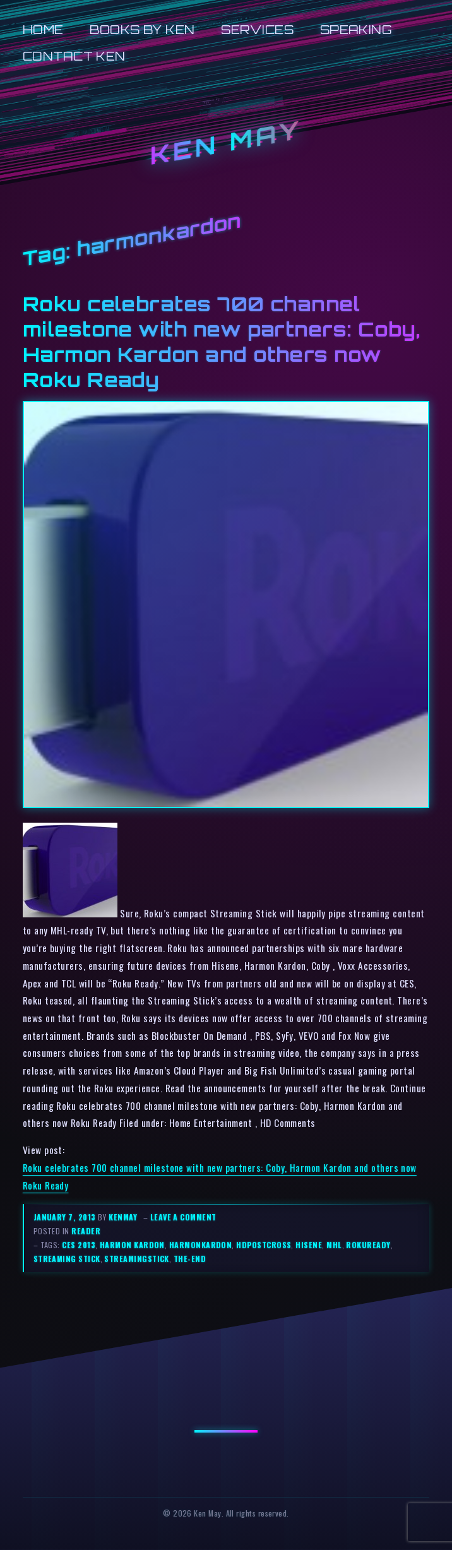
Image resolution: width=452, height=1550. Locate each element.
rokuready (368, 1245)
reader (85, 1231)
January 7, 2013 (65, 1217)
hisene (308, 1245)
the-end (190, 1259)
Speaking (356, 29)
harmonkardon (200, 1245)
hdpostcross (263, 1245)
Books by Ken (142, 29)
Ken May (226, 142)
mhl (334, 1245)
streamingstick (136, 1259)
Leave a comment (183, 1217)
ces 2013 (78, 1245)
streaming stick (66, 1259)
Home (43, 29)
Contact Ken (74, 56)
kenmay (123, 1217)
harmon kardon (132, 1245)
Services (257, 29)
